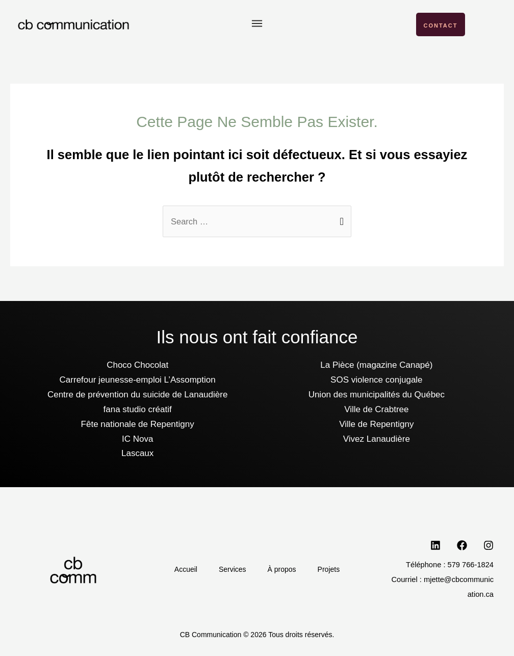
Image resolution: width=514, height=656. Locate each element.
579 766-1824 (471, 565)
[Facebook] (462, 546)
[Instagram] (488, 546)
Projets (333, 570)
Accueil (181, 570)
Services (231, 570)
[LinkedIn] (435, 546)
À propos (283, 570)
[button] (257, 24)
